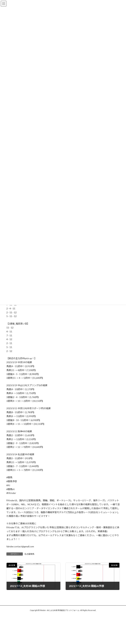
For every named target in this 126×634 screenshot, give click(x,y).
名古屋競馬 (29, 554)
